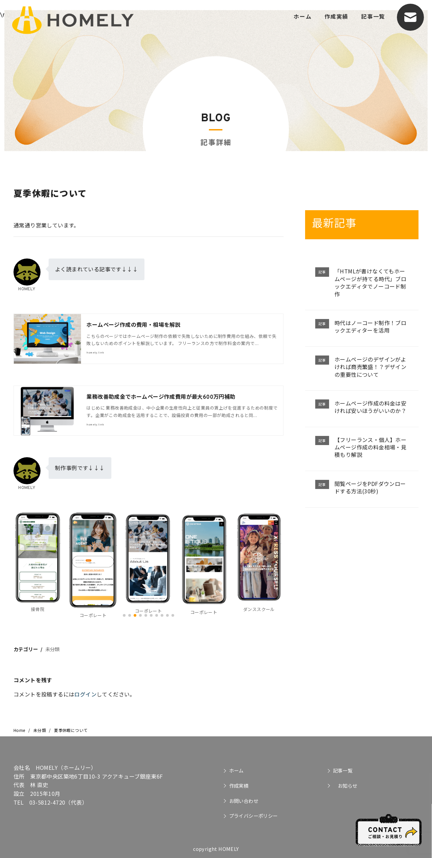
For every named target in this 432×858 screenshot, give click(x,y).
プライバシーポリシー (253, 815)
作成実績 (336, 16)
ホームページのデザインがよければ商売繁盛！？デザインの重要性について (370, 366)
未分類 (52, 649)
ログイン (85, 694)
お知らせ (345, 785)
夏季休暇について (70, 730)
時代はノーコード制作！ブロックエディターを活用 (370, 326)
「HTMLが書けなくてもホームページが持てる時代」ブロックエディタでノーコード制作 (370, 282)
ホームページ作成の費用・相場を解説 (133, 325)
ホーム (303, 16)
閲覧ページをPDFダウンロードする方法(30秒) (370, 487)
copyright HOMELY (216, 848)
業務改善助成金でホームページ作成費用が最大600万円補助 (160, 397)
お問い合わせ (243, 800)
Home (20, 730)
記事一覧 (373, 16)
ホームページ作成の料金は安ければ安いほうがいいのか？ (370, 407)
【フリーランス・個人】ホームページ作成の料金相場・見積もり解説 (370, 447)
